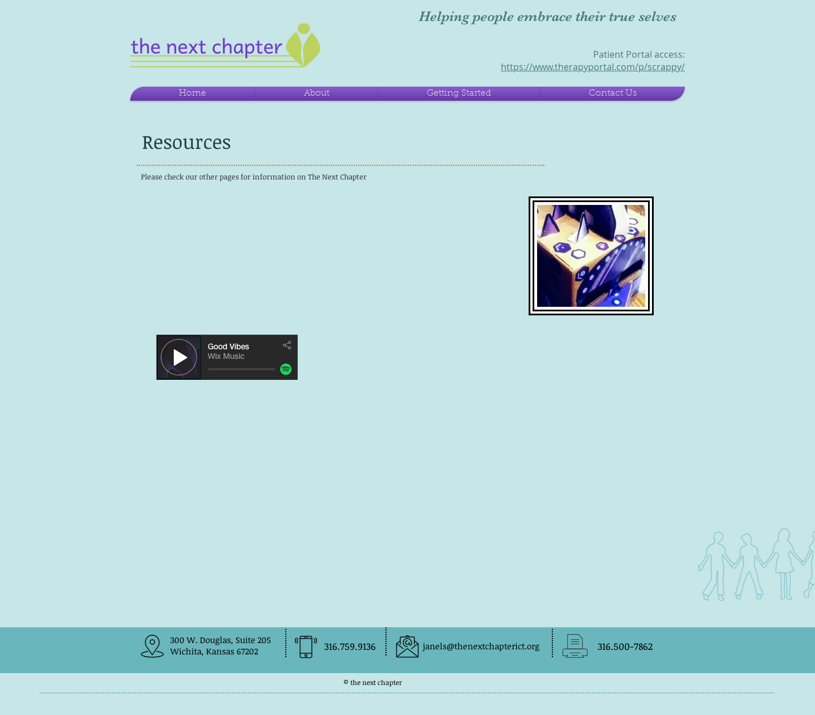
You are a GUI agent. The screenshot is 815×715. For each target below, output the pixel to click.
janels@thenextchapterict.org (481, 646)
